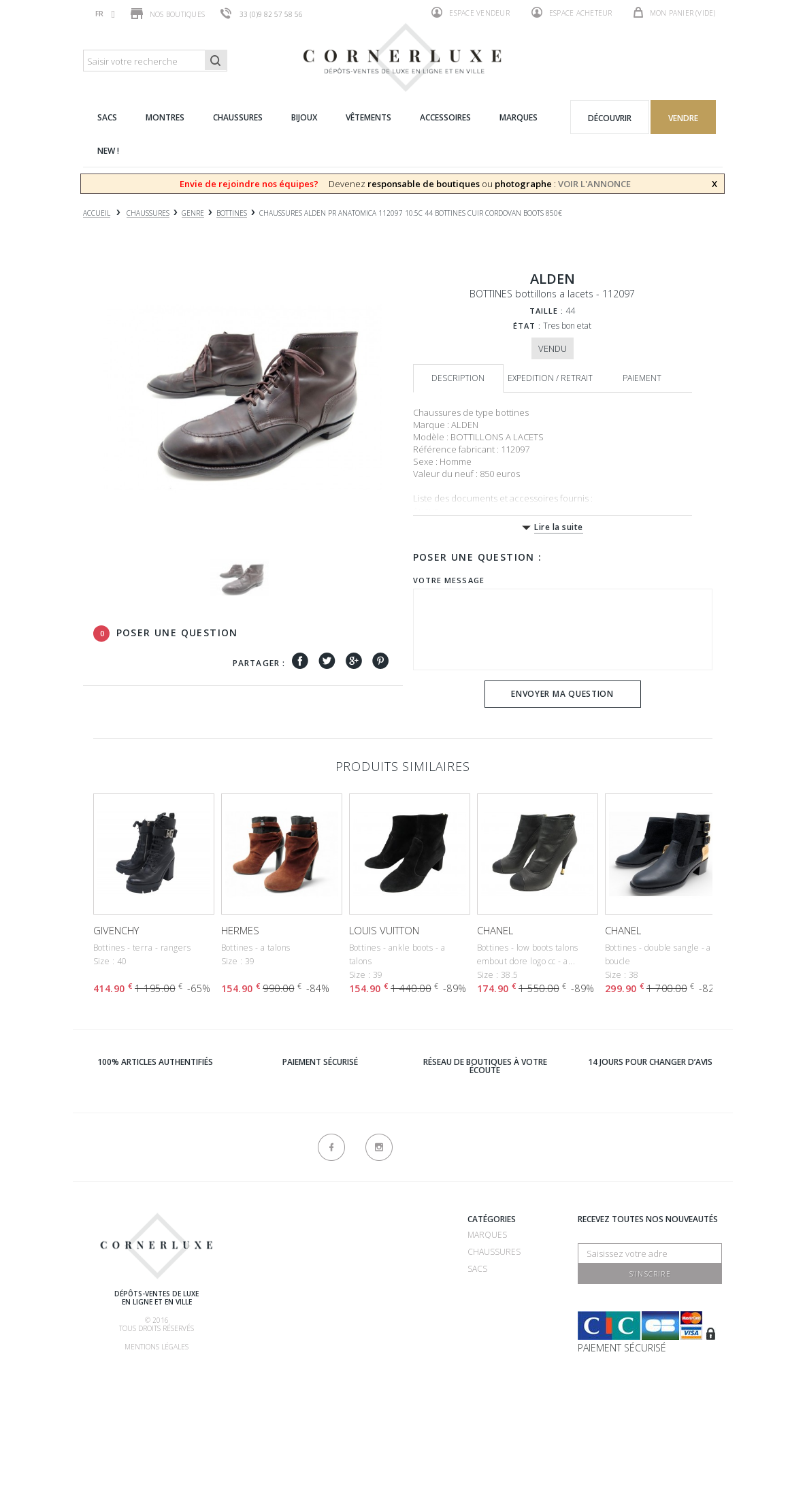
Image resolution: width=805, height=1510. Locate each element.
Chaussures (494, 1252)
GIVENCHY (116, 930)
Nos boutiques (168, 13)
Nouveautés (494, 1354)
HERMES (240, 930)
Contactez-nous (385, 1410)
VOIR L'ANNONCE (594, 184)
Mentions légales (156, 1346)
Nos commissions (286, 1339)
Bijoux (480, 1303)
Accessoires (494, 1337)
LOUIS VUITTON (384, 930)
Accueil (96, 213)
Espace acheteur (571, 12)
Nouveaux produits (391, 1393)
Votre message (448, 580)
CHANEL (495, 930)
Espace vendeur (470, 12)
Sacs (477, 1269)
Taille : (546, 311)
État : (527, 326)
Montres (487, 1286)
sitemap (364, 1427)
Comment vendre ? (288, 1271)
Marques (487, 1235)
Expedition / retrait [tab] (550, 378)
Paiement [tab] (642, 378)
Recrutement (377, 1235)
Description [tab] (457, 378)
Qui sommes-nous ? (289, 1221)
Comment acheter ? (290, 1288)
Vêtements (490, 1320)
